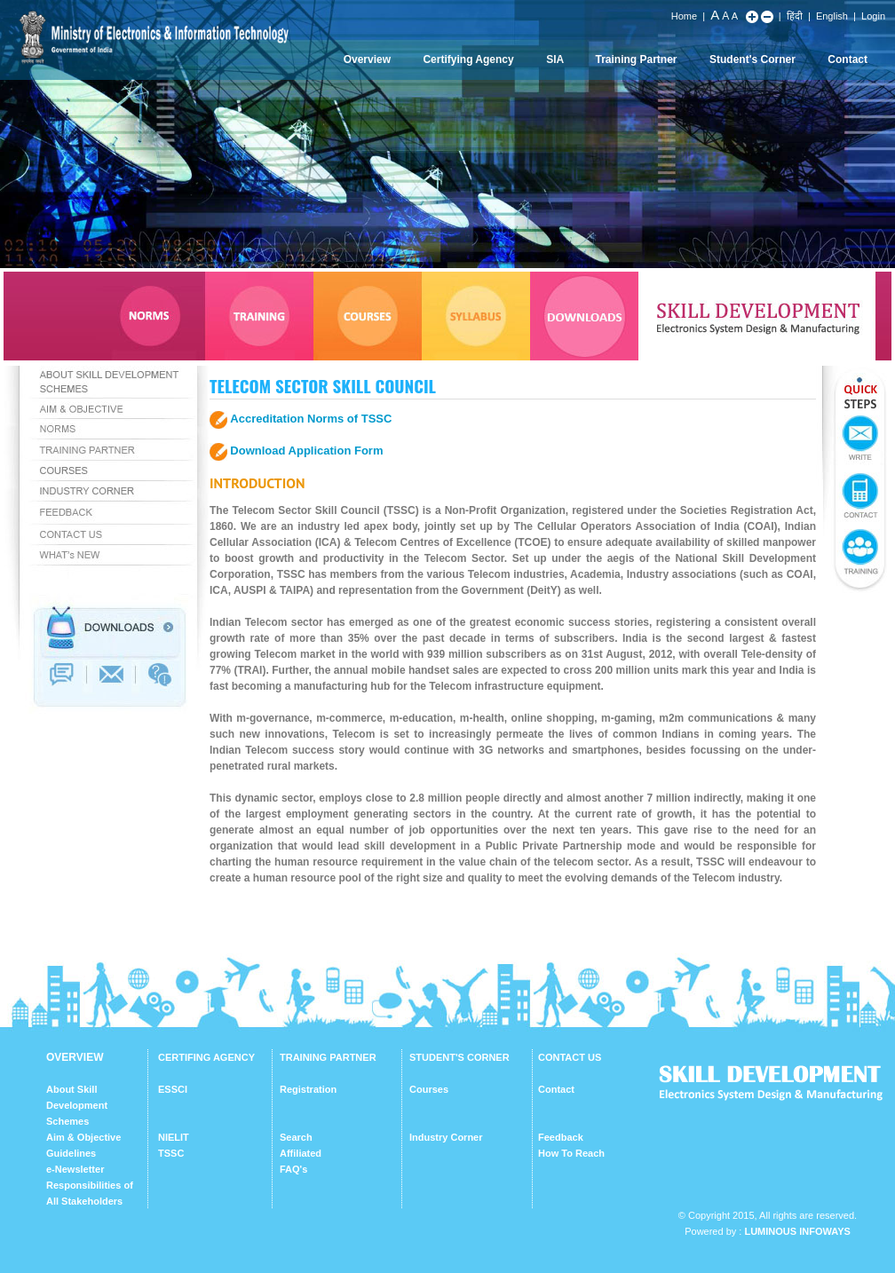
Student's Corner (752, 59)
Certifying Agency (468, 59)
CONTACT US (569, 1057)
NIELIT (173, 1137)
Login (873, 16)
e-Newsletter (75, 1169)
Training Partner (636, 59)
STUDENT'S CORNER (459, 1057)
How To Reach (571, 1153)
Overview (367, 59)
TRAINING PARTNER (328, 1057)
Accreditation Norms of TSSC (311, 418)
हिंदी (795, 16)
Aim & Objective (83, 1137)
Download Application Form (306, 450)
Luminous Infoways (797, 1231)
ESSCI (172, 1089)
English (832, 16)
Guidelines (71, 1153)
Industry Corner (446, 1137)
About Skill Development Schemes (76, 1105)
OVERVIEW (74, 1057)
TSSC (171, 1153)
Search (296, 1137)
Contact (847, 59)
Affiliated (300, 1153)
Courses (428, 1089)
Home (684, 16)
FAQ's (293, 1169)
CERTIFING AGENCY (206, 1057)
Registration (308, 1089)
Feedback (560, 1137)
